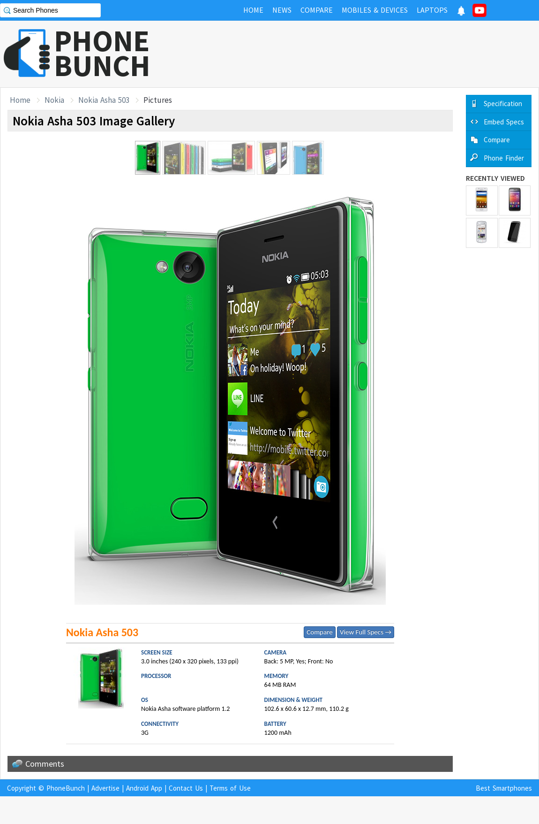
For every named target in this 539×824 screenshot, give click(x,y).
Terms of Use (230, 788)
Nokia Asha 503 (103, 100)
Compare (319, 632)
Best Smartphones (504, 788)
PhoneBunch (65, 788)
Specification (503, 103)
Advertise (105, 788)
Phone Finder (504, 158)
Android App (144, 788)
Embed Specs (504, 121)
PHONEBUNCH (102, 53)
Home (20, 100)
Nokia (54, 100)
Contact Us (186, 788)
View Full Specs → (365, 632)
